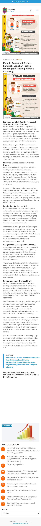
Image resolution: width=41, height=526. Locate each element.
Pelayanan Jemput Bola (15, 465)
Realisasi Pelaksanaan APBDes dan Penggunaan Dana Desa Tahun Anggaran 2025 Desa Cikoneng (21, 458)
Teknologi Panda (24, 523)
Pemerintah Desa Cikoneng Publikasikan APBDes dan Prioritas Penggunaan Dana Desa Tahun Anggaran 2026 (23, 450)
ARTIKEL (19, 59)
